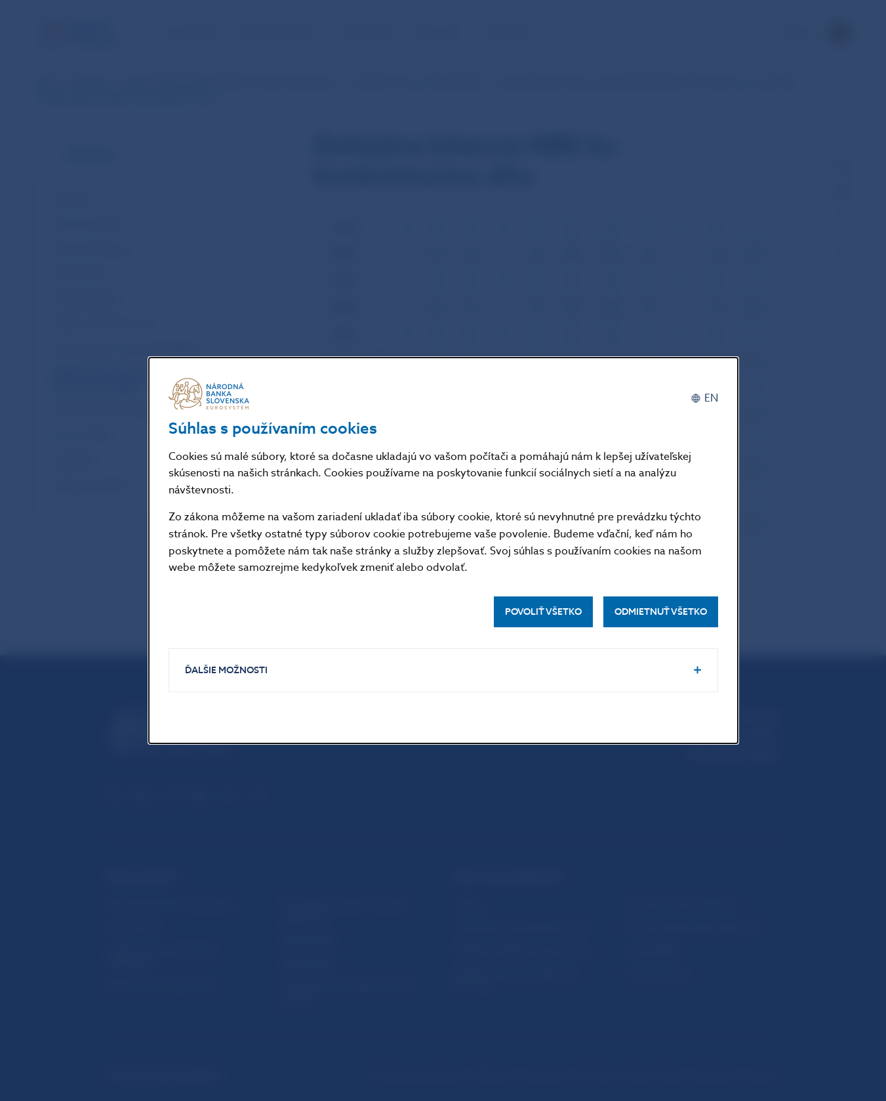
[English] (704, 398)
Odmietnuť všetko (660, 612)
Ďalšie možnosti (226, 670)
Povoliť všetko (543, 612)
